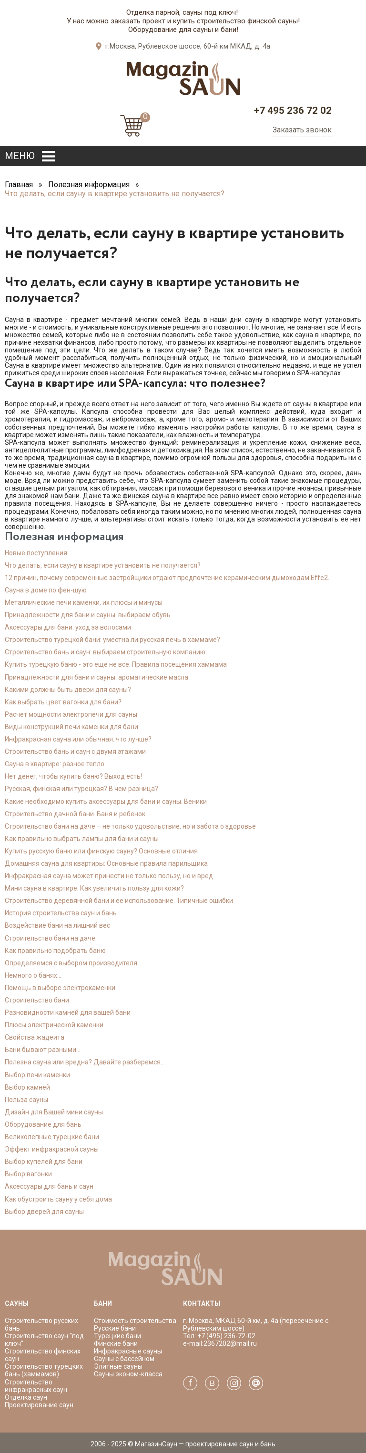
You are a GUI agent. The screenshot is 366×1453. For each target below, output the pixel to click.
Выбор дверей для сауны (44, 1211)
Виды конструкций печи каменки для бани (71, 727)
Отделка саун (26, 1397)
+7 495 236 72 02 (293, 110)
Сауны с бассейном (124, 1359)
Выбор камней (27, 1087)
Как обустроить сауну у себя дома (58, 1199)
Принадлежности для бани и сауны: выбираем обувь (88, 615)
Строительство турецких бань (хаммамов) (44, 1370)
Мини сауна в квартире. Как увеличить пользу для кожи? (94, 888)
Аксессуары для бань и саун (49, 1186)
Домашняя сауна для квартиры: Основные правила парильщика (106, 863)
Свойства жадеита (34, 1037)
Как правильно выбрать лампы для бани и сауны (82, 838)
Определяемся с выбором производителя (71, 963)
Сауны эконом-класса (128, 1374)
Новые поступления (36, 553)
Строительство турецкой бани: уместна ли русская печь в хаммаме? (112, 639)
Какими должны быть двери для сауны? (68, 689)
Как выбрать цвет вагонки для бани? (63, 702)
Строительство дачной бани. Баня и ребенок (75, 814)
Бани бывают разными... (43, 1049)
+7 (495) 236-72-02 (225, 1336)
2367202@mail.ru (230, 1343)
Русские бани (115, 1328)
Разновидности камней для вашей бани (68, 1012)
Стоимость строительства (135, 1320)
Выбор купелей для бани (43, 1161)
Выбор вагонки (28, 1174)
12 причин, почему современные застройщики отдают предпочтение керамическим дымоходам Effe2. (167, 577)
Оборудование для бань (43, 1124)
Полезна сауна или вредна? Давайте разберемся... (85, 1062)
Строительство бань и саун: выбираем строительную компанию (105, 652)
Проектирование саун (39, 1405)
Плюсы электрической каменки (54, 1025)
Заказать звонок (302, 129)
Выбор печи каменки (37, 1075)
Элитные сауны (118, 1366)
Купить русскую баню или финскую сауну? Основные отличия (101, 851)
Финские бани (116, 1343)
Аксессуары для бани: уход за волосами (68, 627)
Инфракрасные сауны (128, 1351)
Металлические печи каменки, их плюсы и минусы (84, 602)
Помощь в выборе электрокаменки (60, 988)
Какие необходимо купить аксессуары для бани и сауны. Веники (106, 801)
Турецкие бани (117, 1336)
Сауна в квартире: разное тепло (54, 764)
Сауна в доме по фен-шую (46, 590)
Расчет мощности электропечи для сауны (71, 714)
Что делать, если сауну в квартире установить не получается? (103, 565)
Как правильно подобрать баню (55, 950)
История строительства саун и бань (61, 913)
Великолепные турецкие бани (52, 1137)
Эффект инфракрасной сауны (52, 1149)
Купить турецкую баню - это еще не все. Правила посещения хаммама (116, 664)
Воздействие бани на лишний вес (57, 925)
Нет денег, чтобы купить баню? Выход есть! (73, 776)
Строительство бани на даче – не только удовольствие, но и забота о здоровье (130, 826)
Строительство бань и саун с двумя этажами (75, 751)
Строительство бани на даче (50, 938)
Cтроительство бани (37, 1000)
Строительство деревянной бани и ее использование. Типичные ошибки (119, 900)
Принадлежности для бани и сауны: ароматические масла (96, 677)
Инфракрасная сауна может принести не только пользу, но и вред (109, 876)
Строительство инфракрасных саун (36, 1385)
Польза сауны (26, 1099)
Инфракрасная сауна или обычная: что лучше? (78, 739)
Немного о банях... (33, 975)
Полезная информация (89, 184)
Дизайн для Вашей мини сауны (54, 1112)
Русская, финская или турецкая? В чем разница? (81, 788)
